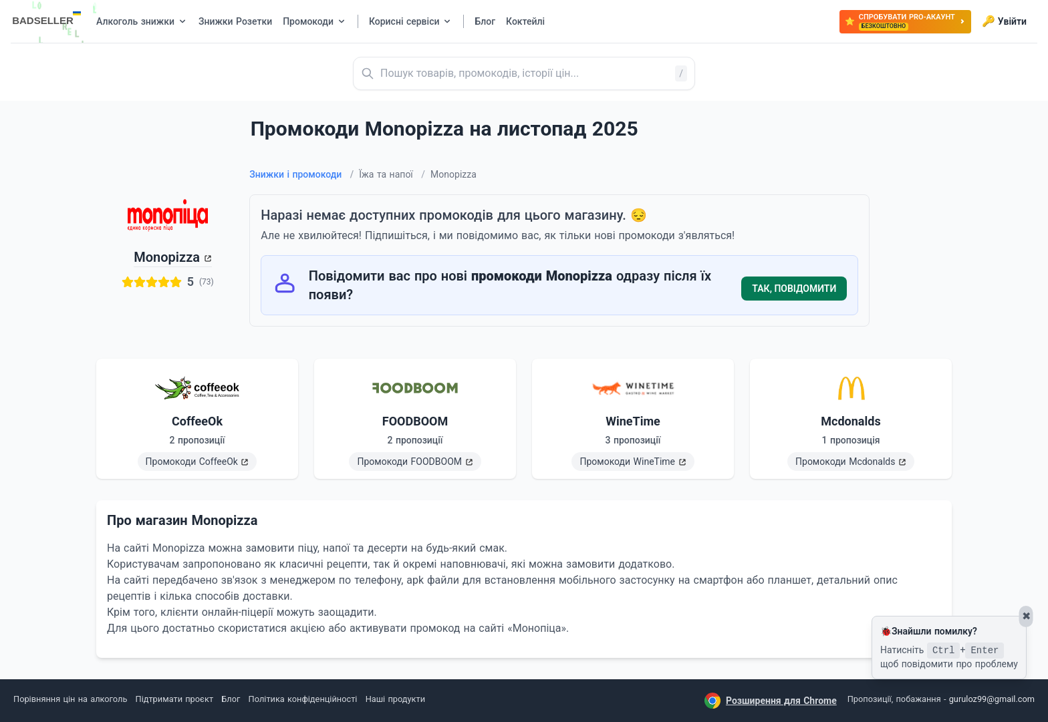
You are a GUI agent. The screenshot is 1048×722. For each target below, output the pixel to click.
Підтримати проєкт (174, 699)
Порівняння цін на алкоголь (70, 699)
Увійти (1004, 21)
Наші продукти (395, 699)
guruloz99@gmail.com (992, 699)
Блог (230, 699)
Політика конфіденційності (303, 699)
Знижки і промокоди (301, 174)
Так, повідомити (794, 288)
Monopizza (167, 257)
